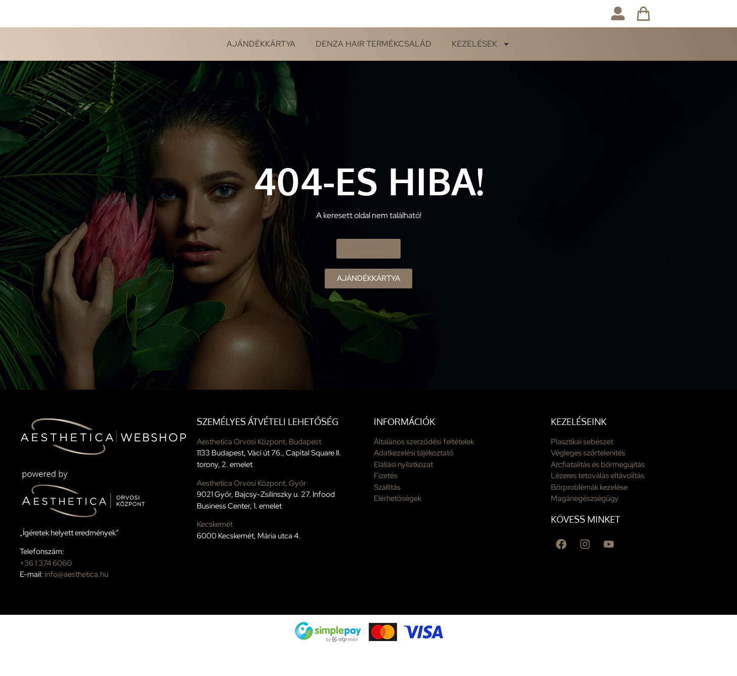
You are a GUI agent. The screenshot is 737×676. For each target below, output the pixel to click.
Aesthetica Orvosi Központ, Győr (251, 509)
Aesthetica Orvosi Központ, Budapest (259, 467)
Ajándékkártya (261, 70)
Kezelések (481, 70)
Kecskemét (215, 550)
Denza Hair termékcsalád (373, 70)
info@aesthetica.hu (76, 601)
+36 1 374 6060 (46, 589)
